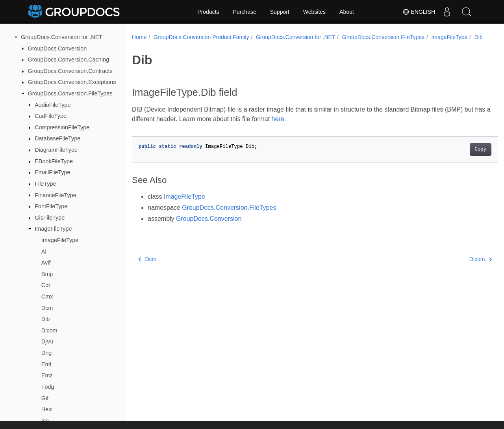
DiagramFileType (56, 150)
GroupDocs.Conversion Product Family (201, 37)
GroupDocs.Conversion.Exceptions (72, 82)
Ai (43, 251)
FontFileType (51, 206)
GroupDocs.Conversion (57, 48)
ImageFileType (53, 229)
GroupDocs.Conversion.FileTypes (70, 93)
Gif (44, 398)
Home (139, 37)
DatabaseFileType (57, 138)
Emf (46, 364)
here (305, 127)
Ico (45, 421)
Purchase (244, 12)
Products (208, 12)
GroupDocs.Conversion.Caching (68, 59)
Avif (46, 262)
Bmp (47, 274)
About (346, 12)
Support (279, 12)
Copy (455, 157)
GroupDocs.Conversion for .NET (61, 37)
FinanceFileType (55, 195)
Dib (45, 319)
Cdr (45, 285)
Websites (314, 12)
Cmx (47, 296)
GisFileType (50, 217)
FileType (45, 184)
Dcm (47, 308)
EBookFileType (54, 161)
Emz (47, 375)
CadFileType (51, 116)
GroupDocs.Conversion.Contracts (70, 71)
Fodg (47, 387)
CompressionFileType (62, 127)
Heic (47, 409)
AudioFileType (52, 105)
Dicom (49, 330)
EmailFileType (52, 172)
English (418, 11)
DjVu (47, 341)
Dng (46, 353)
